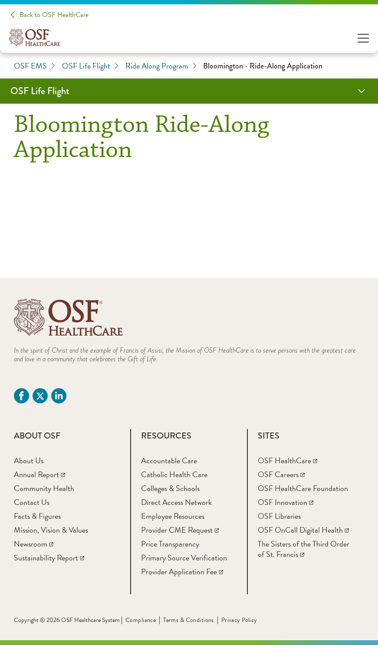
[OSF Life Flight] (189, 91)
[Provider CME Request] (180, 530)
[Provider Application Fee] (182, 571)
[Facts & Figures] (37, 516)
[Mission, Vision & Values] (51, 530)
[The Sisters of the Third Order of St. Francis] (303, 549)
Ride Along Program (161, 66)
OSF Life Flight (90, 66)
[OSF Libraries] (279, 516)
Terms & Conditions (188, 620)
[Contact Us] (31, 502)
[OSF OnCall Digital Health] (303, 530)
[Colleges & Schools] (170, 488)
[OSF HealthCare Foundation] (303, 488)
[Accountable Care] (169, 460)
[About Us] (28, 460)
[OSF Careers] (281, 474)
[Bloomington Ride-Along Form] (189, 215)
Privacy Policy (239, 620)
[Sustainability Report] (49, 557)
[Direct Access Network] (176, 502)
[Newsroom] (33, 544)
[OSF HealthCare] (287, 460)
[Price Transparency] (170, 544)
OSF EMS (34, 66)
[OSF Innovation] (285, 502)
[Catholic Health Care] (174, 474)
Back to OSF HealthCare (54, 14)
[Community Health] (44, 488)
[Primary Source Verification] (184, 557)
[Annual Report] (39, 474)
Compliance (140, 620)
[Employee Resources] (172, 516)
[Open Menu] (363, 37)
